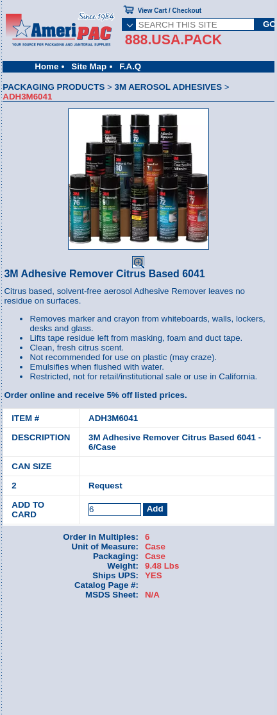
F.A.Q (130, 66)
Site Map (88, 66)
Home (46, 66)
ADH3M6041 (113, 418)
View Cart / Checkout (169, 10)
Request (105, 485)
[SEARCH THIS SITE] (195, 24)
